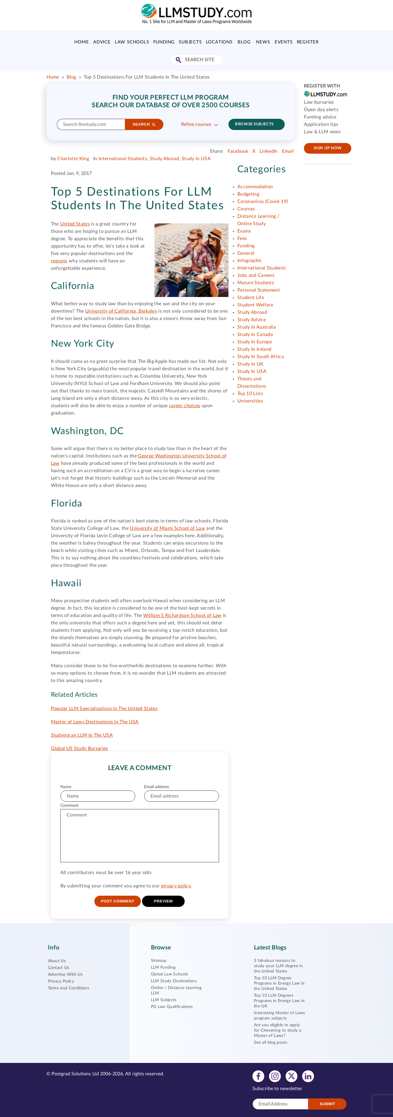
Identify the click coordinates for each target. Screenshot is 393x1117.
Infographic (249, 260)
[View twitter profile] (291, 1076)
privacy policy (176, 886)
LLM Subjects (164, 1000)
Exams (244, 231)
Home (81, 42)
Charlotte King (73, 158)
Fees (242, 238)
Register (308, 42)
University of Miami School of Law (167, 528)
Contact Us (58, 968)
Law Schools (132, 42)
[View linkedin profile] (308, 1076)
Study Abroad (164, 158)
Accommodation (255, 186)
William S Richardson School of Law (182, 615)
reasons (59, 261)
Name (65, 787)
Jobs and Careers (255, 275)
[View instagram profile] (275, 1076)
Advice (102, 42)
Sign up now (328, 148)
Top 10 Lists (250, 393)
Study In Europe (254, 342)
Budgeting (248, 194)
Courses (246, 209)
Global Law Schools (169, 974)
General (245, 253)
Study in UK (250, 364)
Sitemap (158, 961)
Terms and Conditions (68, 988)
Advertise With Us (65, 974)
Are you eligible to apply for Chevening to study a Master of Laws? (277, 1030)
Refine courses (196, 124)
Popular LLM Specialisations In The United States (104, 708)
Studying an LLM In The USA (82, 735)
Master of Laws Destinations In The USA (95, 722)
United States (75, 224)
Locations (219, 42)
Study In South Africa (260, 356)
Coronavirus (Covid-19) (262, 201)
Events (284, 42)
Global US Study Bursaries (79, 748)
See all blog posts (270, 1042)
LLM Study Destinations (174, 981)
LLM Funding (163, 967)
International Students (123, 158)
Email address (156, 787)
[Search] (144, 124)
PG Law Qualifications (172, 1007)
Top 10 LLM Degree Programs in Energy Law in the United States (279, 983)
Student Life (250, 297)
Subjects (190, 42)
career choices (184, 405)
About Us (57, 961)
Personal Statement (258, 290)
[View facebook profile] (258, 1076)
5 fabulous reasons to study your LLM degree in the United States (278, 966)
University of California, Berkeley (121, 311)
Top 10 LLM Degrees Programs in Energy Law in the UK (279, 1000)
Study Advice (251, 319)
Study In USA (196, 158)
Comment (69, 805)
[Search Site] (179, 60)
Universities (250, 401)
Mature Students (255, 282)
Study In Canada (255, 334)
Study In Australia (256, 327)
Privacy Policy (61, 981)
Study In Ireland (254, 349)
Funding (164, 42)
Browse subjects (254, 124)
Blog (244, 42)
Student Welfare (255, 305)
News (263, 42)
